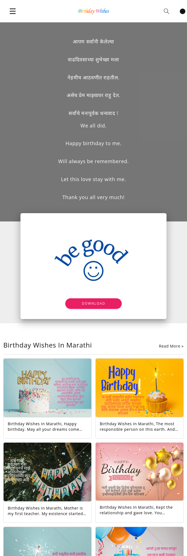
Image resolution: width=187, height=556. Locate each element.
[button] (13, 11)
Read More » (171, 346)
